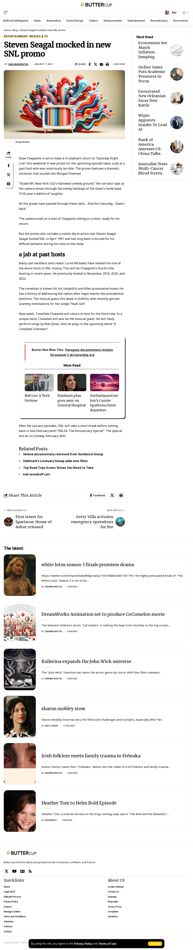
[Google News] (22, 871)
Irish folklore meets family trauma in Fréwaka (91, 755)
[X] (6, 871)
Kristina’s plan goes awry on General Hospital (71, 401)
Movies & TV (38, 36)
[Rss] (30, 871)
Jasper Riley (50, 820)
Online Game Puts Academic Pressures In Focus (151, 74)
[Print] (107, 64)
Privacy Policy (83, 943)
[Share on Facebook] (89, 64)
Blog (15, 30)
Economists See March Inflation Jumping (152, 50)
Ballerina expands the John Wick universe (86, 661)
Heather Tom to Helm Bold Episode (78, 803)
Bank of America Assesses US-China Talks (150, 146)
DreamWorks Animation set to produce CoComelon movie (103, 614)
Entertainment (16, 36)
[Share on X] (95, 64)
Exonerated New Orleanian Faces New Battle (152, 98)
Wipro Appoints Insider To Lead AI (152, 122)
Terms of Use (107, 943)
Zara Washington (18, 64)
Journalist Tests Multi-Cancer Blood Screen (152, 168)
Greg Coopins (51, 726)
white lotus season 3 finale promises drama (87, 564)
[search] (167, 12)
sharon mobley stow (63, 708)
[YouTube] (14, 871)
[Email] (101, 64)
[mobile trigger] (7, 13)
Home (7, 30)
